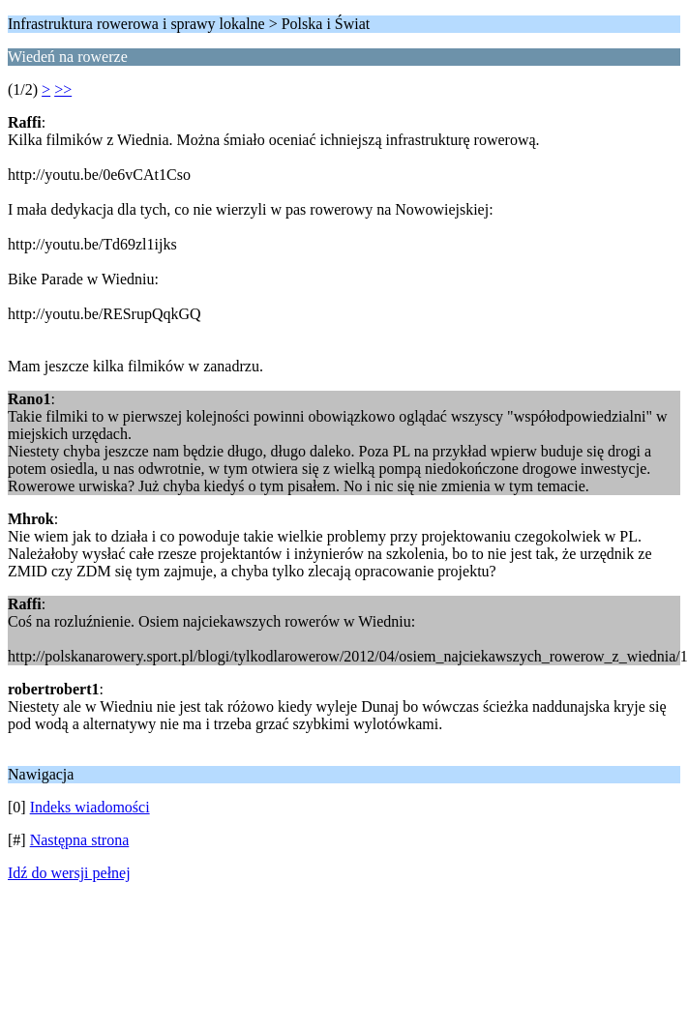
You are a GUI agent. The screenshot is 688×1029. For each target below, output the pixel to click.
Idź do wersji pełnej (69, 873)
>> (63, 89)
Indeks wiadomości (90, 807)
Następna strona (80, 840)
